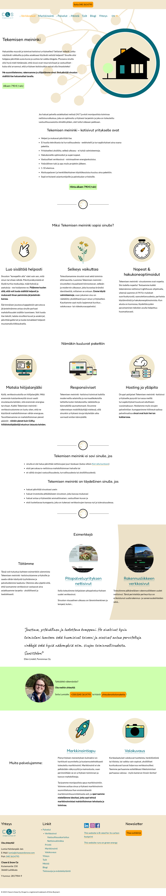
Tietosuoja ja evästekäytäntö (57, 871)
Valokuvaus (50, 852)
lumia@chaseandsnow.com (22, 852)
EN (113, 15)
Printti (48, 844)
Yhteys (103, 15)
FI (117, 15)
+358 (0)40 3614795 (81, 694)
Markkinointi (46, 15)
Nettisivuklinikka (55, 841)
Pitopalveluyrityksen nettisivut (83, 581)
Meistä (75, 15)
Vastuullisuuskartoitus (58, 837)
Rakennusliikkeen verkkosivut (139, 581)
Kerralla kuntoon (100, 464)
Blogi (93, 15)
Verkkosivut (28, 15)
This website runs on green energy (100, 842)
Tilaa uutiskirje (134, 832)
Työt (84, 15)
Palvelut (62, 15)
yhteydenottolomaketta (113, 694)
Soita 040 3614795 (83, 4)
